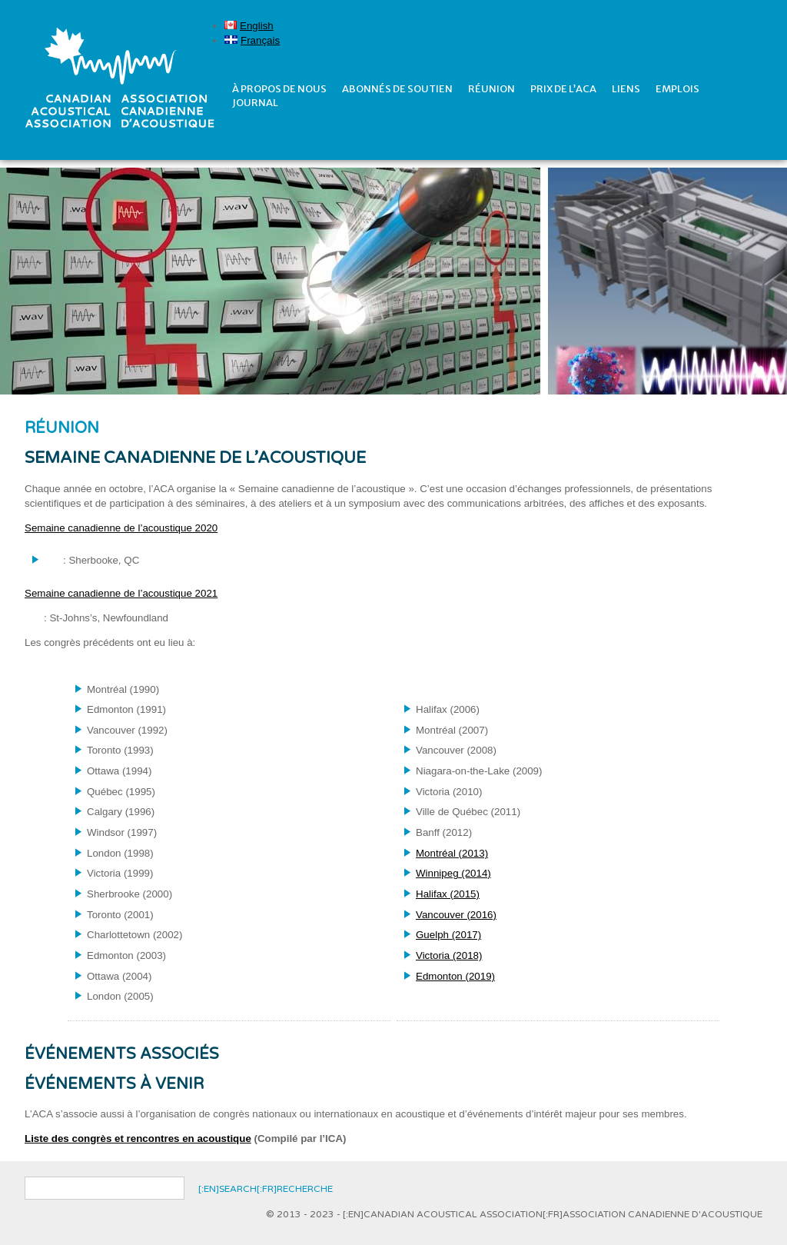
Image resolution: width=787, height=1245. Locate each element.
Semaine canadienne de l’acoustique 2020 (121, 528)
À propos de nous (279, 88)
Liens (626, 88)
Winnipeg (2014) (453, 873)
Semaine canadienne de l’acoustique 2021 (121, 593)
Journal (255, 102)
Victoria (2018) (449, 955)
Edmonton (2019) (455, 976)
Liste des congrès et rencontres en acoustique (138, 1138)
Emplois (677, 88)
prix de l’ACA (563, 88)
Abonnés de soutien (397, 88)
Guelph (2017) (448, 934)
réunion (491, 88)
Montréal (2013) (452, 853)
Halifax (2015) (448, 894)
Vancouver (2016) (456, 914)
